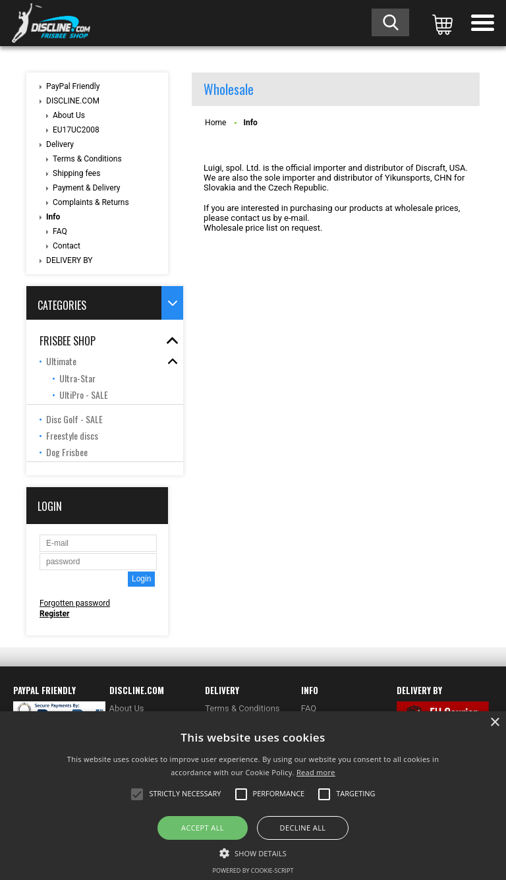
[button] (253, 852)
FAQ (60, 231)
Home (215, 122)
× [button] (494, 723)
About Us (69, 115)
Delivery (60, 144)
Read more (315, 772)
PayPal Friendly (72, 86)
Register (54, 613)
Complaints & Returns (91, 202)
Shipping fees (76, 173)
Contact (66, 245)
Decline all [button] (303, 828)
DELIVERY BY (69, 260)
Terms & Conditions (87, 158)
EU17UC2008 (76, 129)
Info (53, 216)
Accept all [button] (202, 828)
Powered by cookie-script (253, 870)
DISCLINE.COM (72, 100)
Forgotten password (75, 603)
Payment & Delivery (87, 187)
